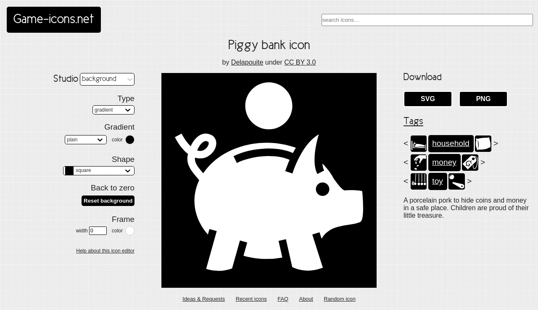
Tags (413, 121)
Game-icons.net (53, 20)
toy (437, 181)
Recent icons (251, 299)
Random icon (339, 299)
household (450, 143)
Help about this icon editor (105, 251)
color (117, 140)
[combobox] (427, 20)
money (444, 162)
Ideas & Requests (203, 299)
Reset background (108, 201)
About (306, 299)
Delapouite (247, 62)
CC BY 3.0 (300, 62)
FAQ (282, 299)
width (91, 231)
